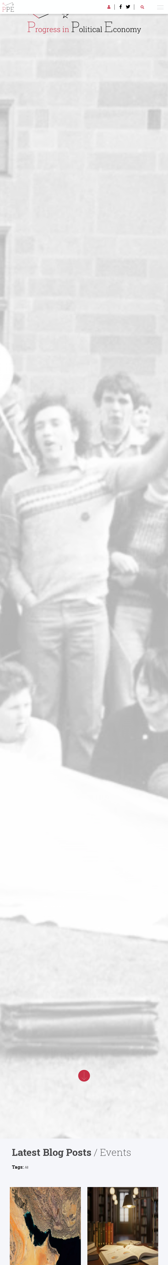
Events (115, 1152)
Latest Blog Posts (51, 1152)
